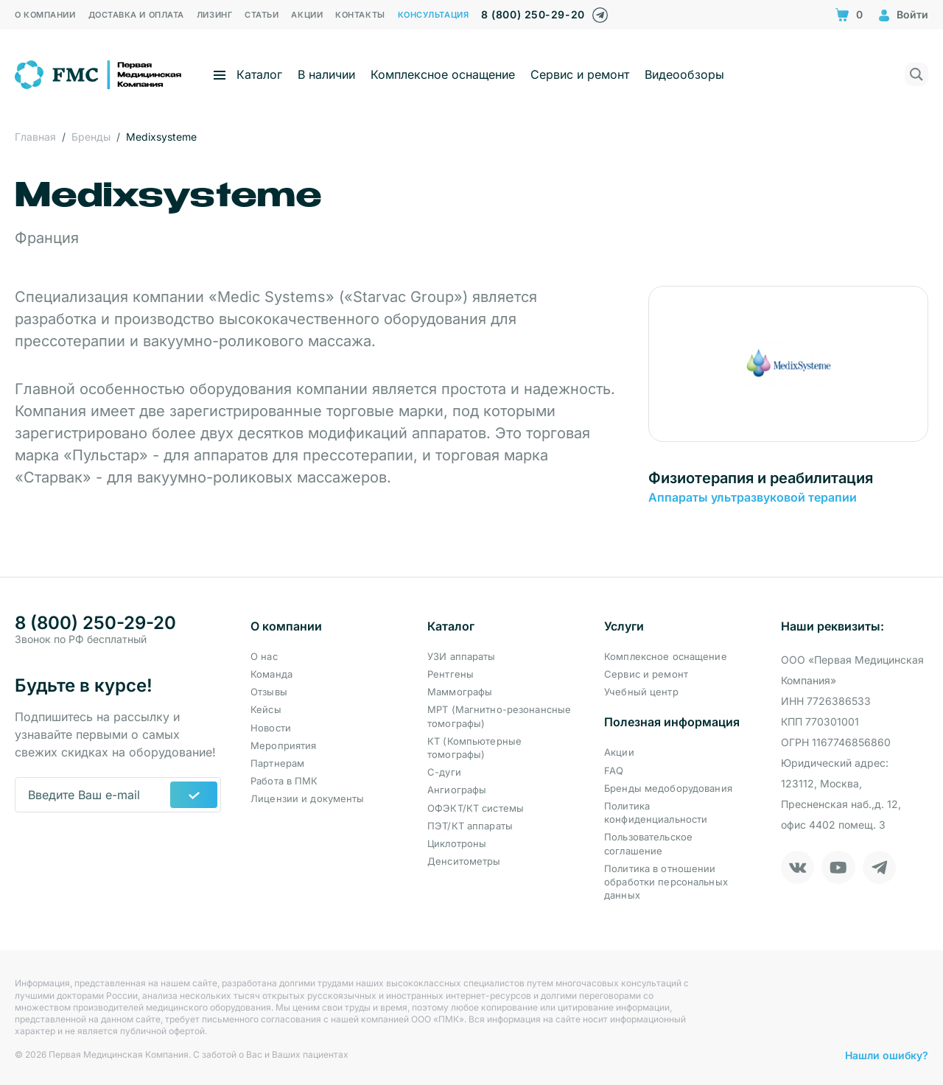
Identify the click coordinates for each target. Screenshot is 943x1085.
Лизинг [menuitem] (214, 15)
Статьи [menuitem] (261, 15)
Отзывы (268, 692)
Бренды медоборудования (668, 788)
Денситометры (464, 861)
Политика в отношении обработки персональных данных (666, 882)
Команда (271, 674)
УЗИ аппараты (461, 656)
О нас (264, 656)
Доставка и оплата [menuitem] (136, 15)
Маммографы (459, 692)
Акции (619, 752)
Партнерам (277, 763)
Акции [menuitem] (307, 15)
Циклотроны (456, 843)
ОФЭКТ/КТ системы (475, 808)
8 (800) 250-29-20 (532, 14)
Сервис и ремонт (579, 74)
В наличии (326, 74)
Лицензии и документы (307, 798)
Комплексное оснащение (443, 74)
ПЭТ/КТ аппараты (470, 826)
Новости (270, 728)
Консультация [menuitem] (433, 15)
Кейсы (265, 709)
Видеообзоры (684, 74)
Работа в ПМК (284, 781)
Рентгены (450, 674)
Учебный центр (641, 692)
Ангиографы (456, 790)
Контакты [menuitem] (360, 15)
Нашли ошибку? (886, 1055)
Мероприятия (283, 745)
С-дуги (444, 772)
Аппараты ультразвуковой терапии (752, 497)
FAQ (613, 770)
